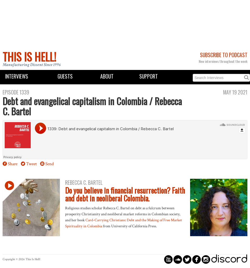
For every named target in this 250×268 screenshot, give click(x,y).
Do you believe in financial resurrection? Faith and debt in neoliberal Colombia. (125, 194)
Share (12, 164)
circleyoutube (168, 259)
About (107, 76)
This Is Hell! (29, 57)
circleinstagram (206, 259)
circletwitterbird (187, 259)
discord (229, 259)
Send (49, 164)
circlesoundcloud (177, 259)
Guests (65, 76)
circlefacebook (196, 259)
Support (148, 76)
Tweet (31, 164)
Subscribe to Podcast (223, 55)
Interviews (16, 76)
